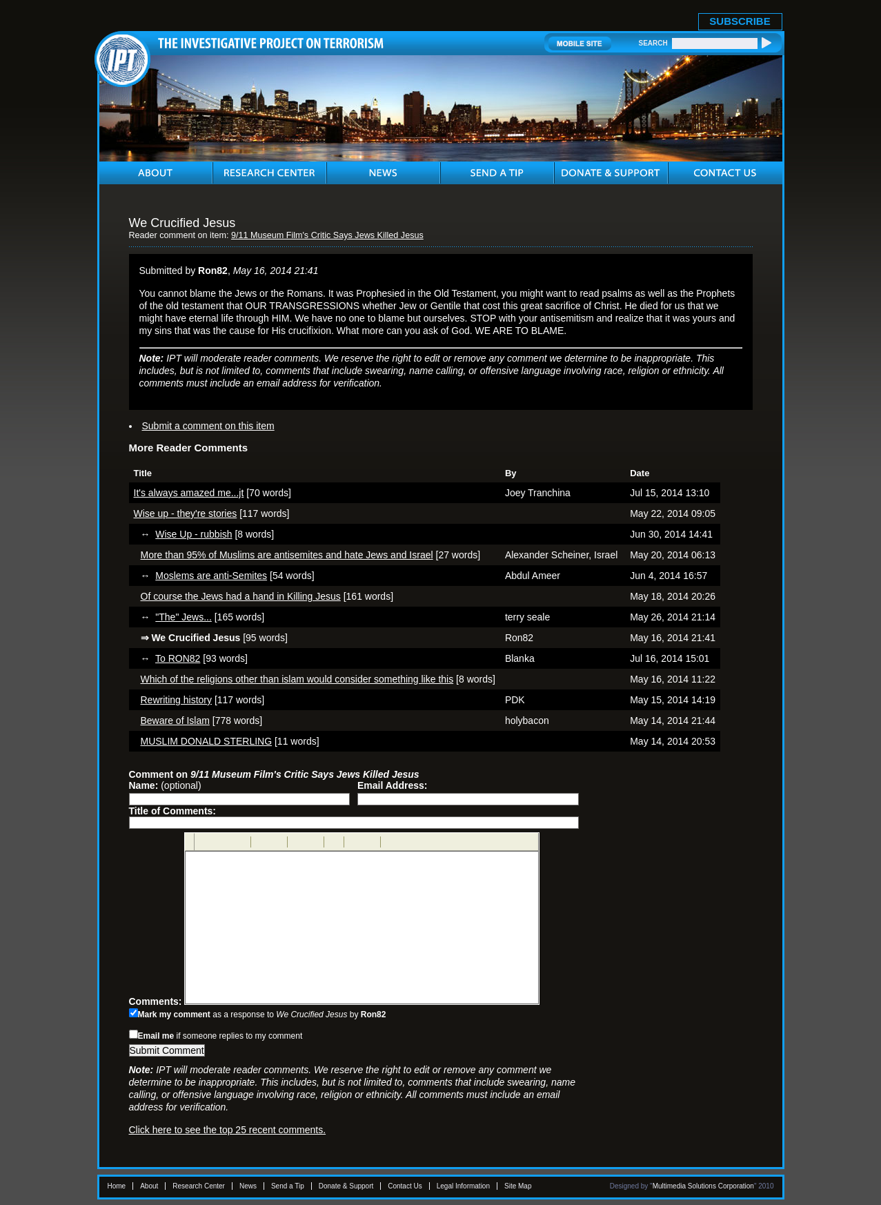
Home (117, 1186)
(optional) (165, 785)
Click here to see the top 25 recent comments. (227, 1129)
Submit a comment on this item (208, 425)
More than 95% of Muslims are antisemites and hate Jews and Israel (287, 554)
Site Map (517, 1186)
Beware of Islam (175, 720)
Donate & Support (346, 1186)
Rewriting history (176, 699)
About (149, 1186)
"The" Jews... (183, 617)
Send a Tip (287, 1186)
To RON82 (177, 658)
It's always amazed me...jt (189, 492)
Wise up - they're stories (185, 513)
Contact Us (405, 1186)
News (248, 1186)
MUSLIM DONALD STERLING (207, 741)
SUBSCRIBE (739, 21)
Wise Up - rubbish (193, 534)
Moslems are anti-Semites (211, 575)
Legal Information (463, 1186)
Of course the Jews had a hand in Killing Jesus (241, 596)
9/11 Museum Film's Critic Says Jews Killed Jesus (327, 235)
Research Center (198, 1186)
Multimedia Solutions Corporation (703, 1186)
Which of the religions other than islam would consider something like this (297, 679)
